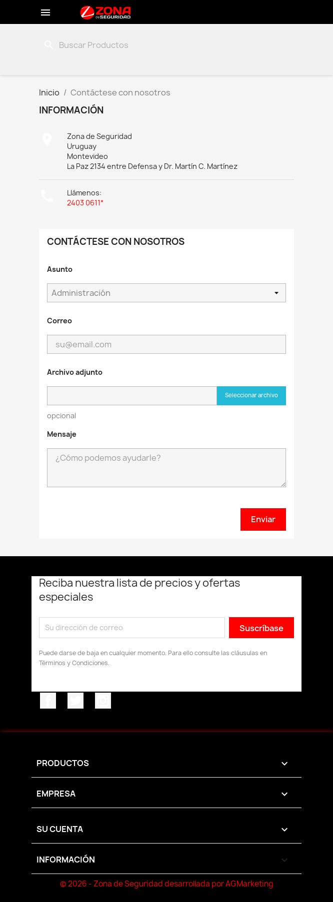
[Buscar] (91, 45)
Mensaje (61, 434)
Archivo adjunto (74, 372)
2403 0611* (85, 202)
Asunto (59, 269)
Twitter (76, 701)
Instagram (103, 701)
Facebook (48, 701)
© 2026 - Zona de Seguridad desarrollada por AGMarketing (167, 884)
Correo (59, 320)
